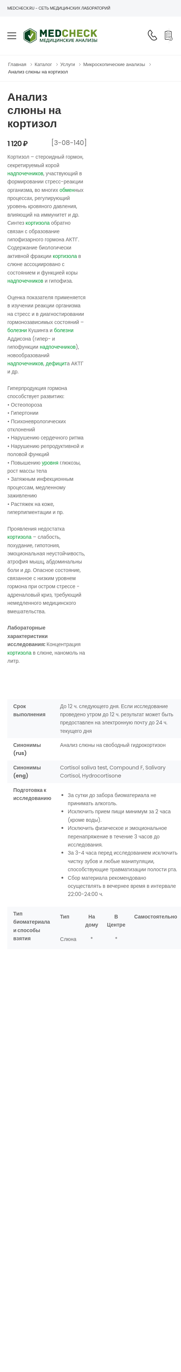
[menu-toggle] (11, 35)
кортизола (38, 223)
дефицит (56, 363)
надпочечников (25, 173)
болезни (17, 330)
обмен (67, 190)
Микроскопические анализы (114, 64)
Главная (17, 64)
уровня (50, 462)
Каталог (43, 64)
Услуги (67, 64)
